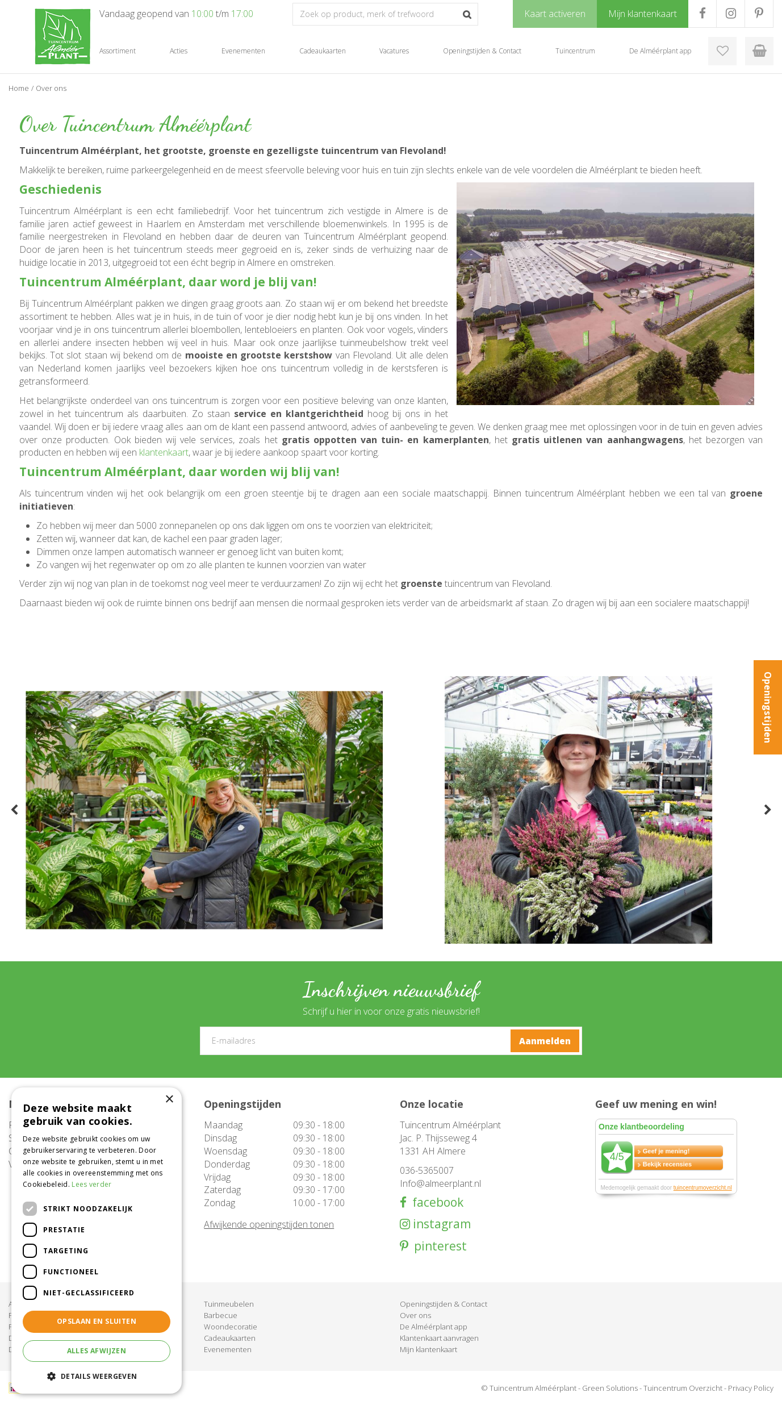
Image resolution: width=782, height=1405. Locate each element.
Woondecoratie (230, 1326)
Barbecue (220, 1315)
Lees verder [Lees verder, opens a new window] (91, 1184)
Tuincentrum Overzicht (682, 1388)
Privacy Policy (750, 1388)
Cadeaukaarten (230, 1338)
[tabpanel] (204, 810)
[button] (96, 1375)
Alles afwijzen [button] (97, 1351)
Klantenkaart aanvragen (439, 1338)
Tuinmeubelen (229, 1303)
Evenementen (228, 1349)
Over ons (415, 1315)
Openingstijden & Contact (443, 1303)
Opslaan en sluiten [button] (96, 1321)
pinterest (437, 1246)
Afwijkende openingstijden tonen (269, 1224)
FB (702, 13)
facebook (435, 1202)
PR (759, 13)
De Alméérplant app (433, 1326)
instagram (440, 1224)
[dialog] (96, 1240)
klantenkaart (164, 452)
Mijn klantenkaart (428, 1349)
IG (731, 13)
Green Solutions (610, 1388)
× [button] (169, 1099)
